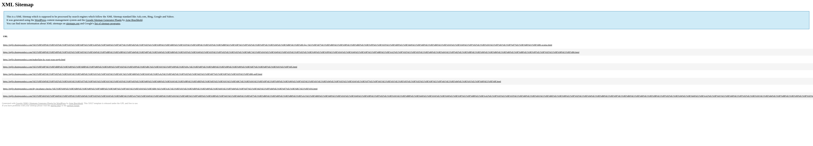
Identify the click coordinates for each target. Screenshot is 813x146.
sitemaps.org (72, 23)
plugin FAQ (56, 105)
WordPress (40, 19)
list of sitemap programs (107, 23)
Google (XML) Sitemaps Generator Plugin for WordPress (41, 103)
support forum (73, 105)
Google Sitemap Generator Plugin (104, 19)
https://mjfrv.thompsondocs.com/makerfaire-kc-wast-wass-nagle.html (34, 59)
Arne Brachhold (133, 19)
